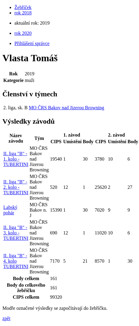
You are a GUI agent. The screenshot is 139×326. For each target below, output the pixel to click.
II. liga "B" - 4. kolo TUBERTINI (15, 261)
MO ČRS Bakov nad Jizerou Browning (66, 107)
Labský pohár (10, 210)
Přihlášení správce (32, 43)
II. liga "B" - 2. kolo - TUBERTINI (15, 187)
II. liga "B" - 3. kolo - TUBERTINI (15, 233)
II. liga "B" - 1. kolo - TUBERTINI (15, 159)
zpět (6, 318)
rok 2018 (23, 12)
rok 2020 (23, 33)
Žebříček (23, 7)
